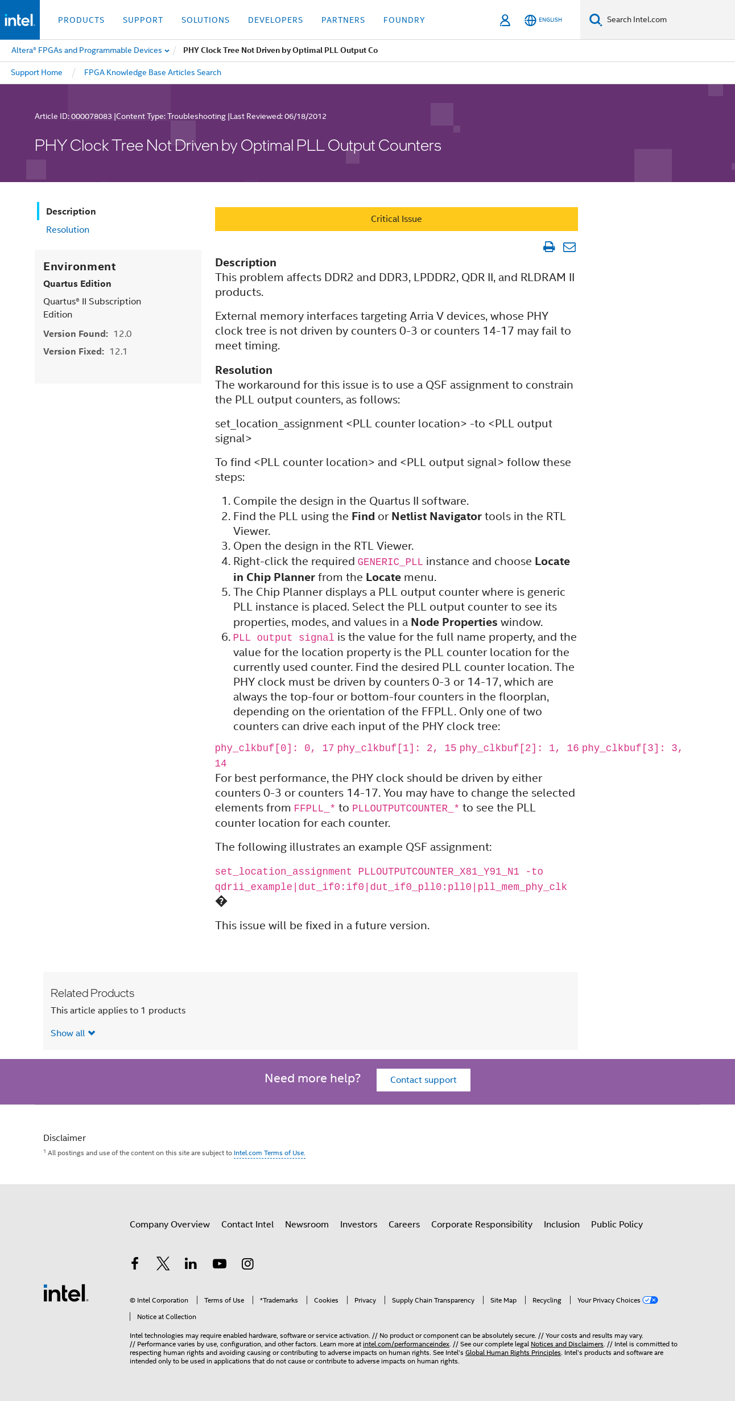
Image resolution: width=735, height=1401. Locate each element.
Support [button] (143, 20)
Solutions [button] (205, 20)
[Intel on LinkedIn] (191, 1265)
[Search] (595, 20)
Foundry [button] (404, 20)
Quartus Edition (77, 284)
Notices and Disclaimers (567, 1344)
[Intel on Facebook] (134, 1265)
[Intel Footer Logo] (66, 1292)
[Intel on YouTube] (219, 1265)
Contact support (423, 1080)
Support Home (37, 72)
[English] (543, 20)
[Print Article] (549, 247)
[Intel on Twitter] (163, 1265)
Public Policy (617, 1224)
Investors (358, 1224)
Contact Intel (247, 1224)
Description (71, 211)
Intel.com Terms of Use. (269, 1152)
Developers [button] (275, 20)
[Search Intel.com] (668, 20)
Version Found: (87, 334)
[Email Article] (569, 247)
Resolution (67, 230)
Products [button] (81, 20)
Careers (404, 1224)
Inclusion (562, 1224)
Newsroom (307, 1224)
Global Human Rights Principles (513, 1352)
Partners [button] (343, 20)
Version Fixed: (85, 351)
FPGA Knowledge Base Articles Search (152, 72)
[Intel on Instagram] (247, 1265)
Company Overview (170, 1224)
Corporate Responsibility (481, 1224)
